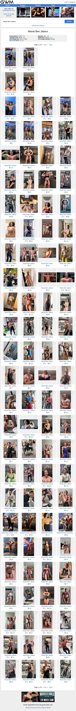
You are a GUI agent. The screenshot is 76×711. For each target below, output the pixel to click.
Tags (53, 5)
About (27, 707)
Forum (68, 5)
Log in (66, 2)
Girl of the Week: (14, 40)
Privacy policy (35, 707)
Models (38, 5)
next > (45, 45)
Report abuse (46, 707)
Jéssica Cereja (24, 533)
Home (7, 5)
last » (51, 45)
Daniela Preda (61, 533)
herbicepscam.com (8, 10)
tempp (53, 39)
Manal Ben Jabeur (10, 67)
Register (73, 2)
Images (22, 5)
